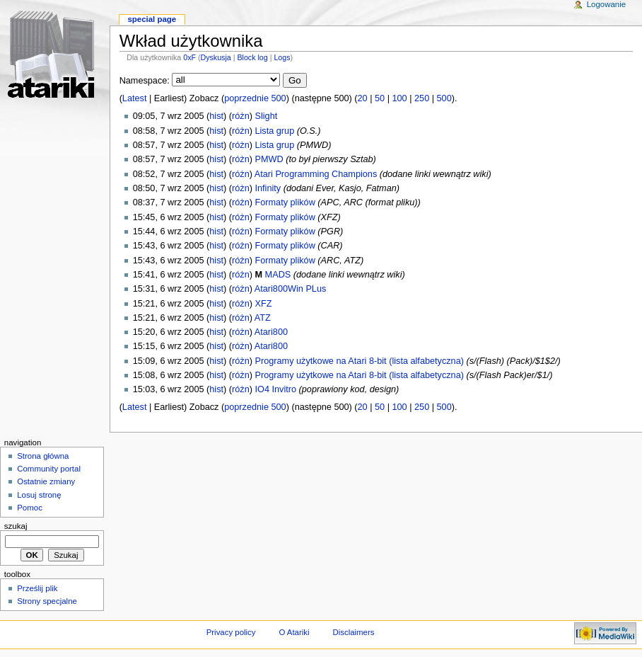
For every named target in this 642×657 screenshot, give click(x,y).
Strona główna (43, 456)
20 (363, 98)
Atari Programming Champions (316, 174)
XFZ (263, 304)
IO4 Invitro (275, 389)
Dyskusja (216, 57)
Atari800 (271, 332)
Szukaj (16, 526)
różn (241, 116)
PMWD (269, 159)
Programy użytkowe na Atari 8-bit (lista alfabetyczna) (359, 361)
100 (399, 98)
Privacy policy (231, 632)
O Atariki (294, 632)
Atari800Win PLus (291, 289)
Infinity (268, 188)
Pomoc (29, 507)
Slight (266, 116)
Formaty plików (285, 202)
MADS (278, 275)
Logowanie (606, 4)
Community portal (49, 468)
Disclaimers (353, 632)
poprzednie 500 (255, 98)
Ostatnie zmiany (46, 481)
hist (216, 116)
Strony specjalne (47, 601)
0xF (189, 57)
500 (444, 98)
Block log (252, 57)
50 (380, 98)
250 (421, 98)
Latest (134, 98)
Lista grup (274, 131)
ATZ (263, 318)
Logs (282, 57)
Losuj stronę (39, 495)
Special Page (151, 19)
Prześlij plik (37, 588)
